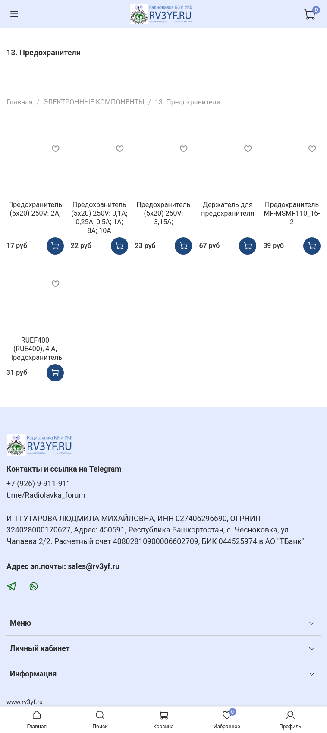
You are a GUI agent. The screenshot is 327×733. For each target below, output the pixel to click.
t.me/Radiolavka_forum (45, 495)
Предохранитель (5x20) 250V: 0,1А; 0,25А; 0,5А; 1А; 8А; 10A (99, 218)
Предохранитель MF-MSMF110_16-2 (292, 213)
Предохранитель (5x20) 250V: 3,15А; (163, 213)
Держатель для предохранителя (227, 209)
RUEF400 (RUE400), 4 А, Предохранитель (35, 349)
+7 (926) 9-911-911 (38, 483)
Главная (19, 102)
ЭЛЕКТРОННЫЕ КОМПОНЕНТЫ (93, 102)
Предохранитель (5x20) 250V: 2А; (35, 209)
